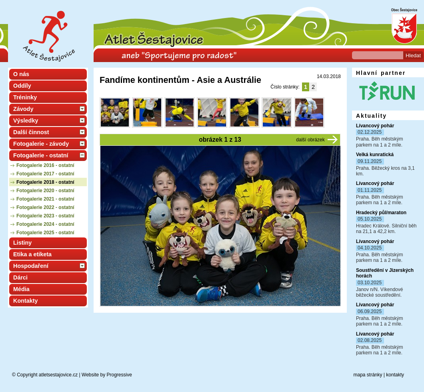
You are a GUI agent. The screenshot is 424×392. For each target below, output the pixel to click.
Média (21, 289)
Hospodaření (30, 266)
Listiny (22, 242)
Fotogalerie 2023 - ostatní (45, 216)
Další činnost (31, 132)
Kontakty (25, 301)
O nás (21, 74)
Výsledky (25, 120)
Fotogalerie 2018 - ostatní (45, 182)
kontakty (395, 375)
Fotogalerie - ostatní (40, 155)
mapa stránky (367, 375)
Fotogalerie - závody (41, 144)
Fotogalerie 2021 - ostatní (45, 199)
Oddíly (22, 85)
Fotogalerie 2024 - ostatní (45, 224)
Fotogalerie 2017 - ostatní (45, 174)
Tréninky (25, 97)
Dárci (20, 277)
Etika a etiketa (32, 254)
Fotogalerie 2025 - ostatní (45, 232)
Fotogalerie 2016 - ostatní (45, 165)
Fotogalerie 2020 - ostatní (45, 190)
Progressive (119, 375)
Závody (23, 109)
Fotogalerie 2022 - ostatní (45, 207)
